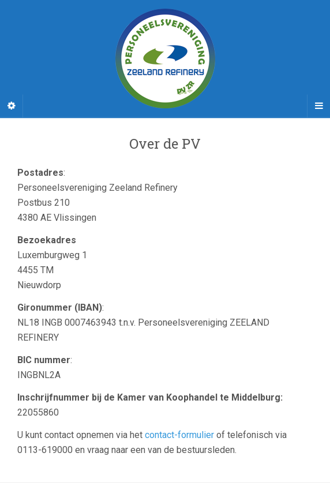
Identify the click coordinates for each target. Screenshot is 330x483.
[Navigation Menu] (318, 106)
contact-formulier (179, 434)
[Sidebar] (11, 106)
